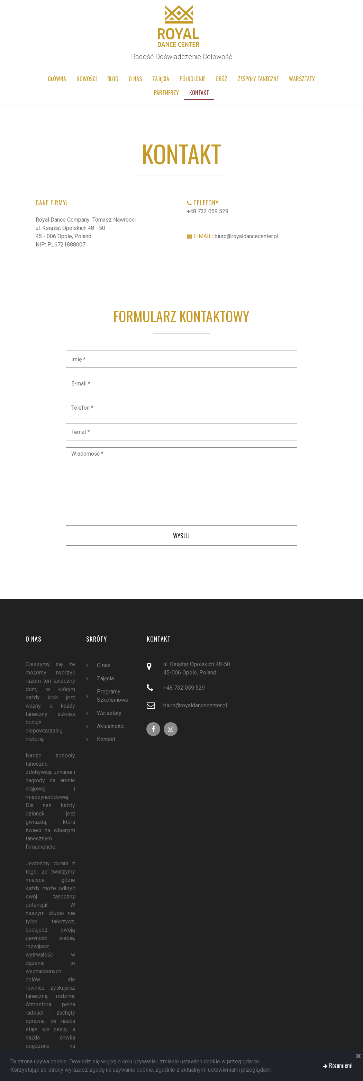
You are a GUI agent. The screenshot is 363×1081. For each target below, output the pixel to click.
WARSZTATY (302, 79)
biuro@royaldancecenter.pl (244, 237)
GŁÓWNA (57, 79)
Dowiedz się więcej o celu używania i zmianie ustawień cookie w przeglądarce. (162, 1062)
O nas (103, 666)
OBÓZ (221, 79)
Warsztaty (109, 714)
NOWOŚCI (86, 79)
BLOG (112, 79)
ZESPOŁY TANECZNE (258, 79)
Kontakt (106, 740)
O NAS (135, 79)
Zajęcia (105, 679)
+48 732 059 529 (207, 212)
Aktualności (110, 727)
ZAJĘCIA (160, 79)
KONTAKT (199, 92)
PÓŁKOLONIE (192, 79)
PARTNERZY (166, 92)
